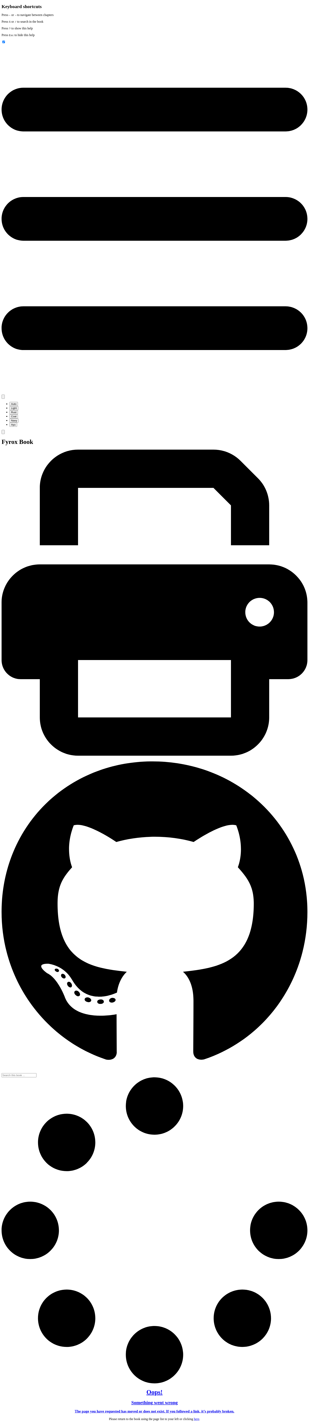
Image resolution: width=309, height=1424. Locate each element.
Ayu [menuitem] (13, 424)
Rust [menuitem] (13, 412)
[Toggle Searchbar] (3, 432)
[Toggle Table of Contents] (154, 392)
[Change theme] (3, 397)
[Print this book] (154, 754)
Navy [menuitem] (14, 420)
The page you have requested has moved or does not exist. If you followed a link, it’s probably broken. (154, 1411)
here (196, 1419)
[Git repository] (154, 1071)
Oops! (154, 1392)
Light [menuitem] (14, 408)
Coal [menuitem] (13, 416)
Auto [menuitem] (13, 403)
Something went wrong (154, 1402)
